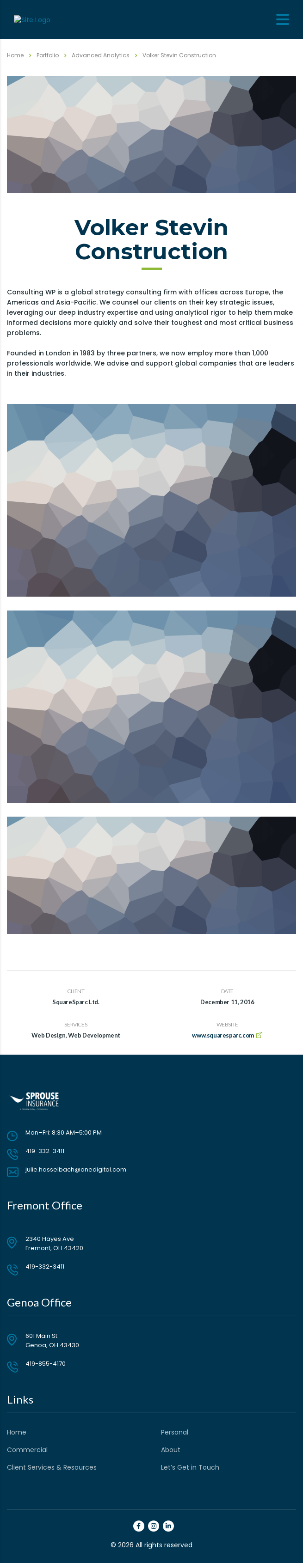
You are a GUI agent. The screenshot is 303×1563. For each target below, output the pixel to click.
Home (15, 55)
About (170, 1449)
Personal (174, 1432)
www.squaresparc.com (223, 1035)
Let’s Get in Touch (190, 1467)
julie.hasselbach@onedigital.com (75, 1169)
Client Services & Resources (52, 1467)
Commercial (27, 1449)
